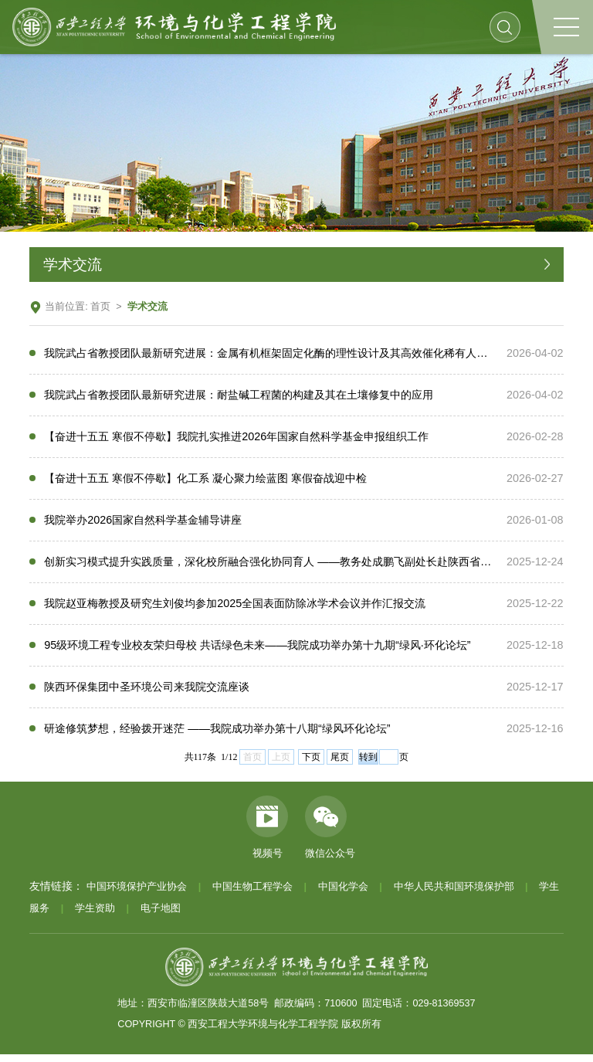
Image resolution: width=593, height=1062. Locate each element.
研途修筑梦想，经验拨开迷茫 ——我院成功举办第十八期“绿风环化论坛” (217, 735)
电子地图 (161, 916)
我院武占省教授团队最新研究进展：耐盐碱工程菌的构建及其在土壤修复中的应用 (238, 395)
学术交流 (147, 306)
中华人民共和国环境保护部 (454, 894)
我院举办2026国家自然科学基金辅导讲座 (143, 523)
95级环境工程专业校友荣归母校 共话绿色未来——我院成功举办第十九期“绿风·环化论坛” (257, 650)
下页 (311, 764)
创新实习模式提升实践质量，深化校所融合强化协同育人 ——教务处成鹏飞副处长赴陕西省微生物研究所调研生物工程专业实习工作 (261, 565)
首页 (100, 306)
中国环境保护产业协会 (136, 894)
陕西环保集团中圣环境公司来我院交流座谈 (146, 693)
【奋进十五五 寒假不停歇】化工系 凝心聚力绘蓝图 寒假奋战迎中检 (205, 480)
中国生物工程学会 (252, 894)
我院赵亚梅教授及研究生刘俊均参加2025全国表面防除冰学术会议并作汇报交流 (234, 608)
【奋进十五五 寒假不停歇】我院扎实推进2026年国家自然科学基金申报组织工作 (236, 438)
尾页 (339, 764)
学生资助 (95, 916)
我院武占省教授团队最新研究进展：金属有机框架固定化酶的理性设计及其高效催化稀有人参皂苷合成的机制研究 (261, 353)
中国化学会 (343, 894)
